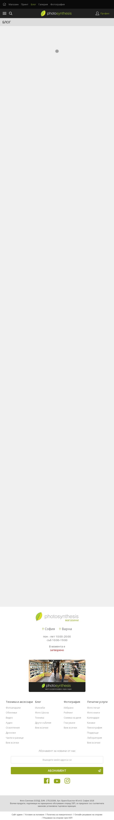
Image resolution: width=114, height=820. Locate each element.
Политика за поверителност (59, 817)
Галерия (43, 4)
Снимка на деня (72, 719)
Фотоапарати (13, 709)
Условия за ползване (34, 817)
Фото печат (93, 709)
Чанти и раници (14, 739)
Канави (91, 724)
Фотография (57, 4)
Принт (24, 4)
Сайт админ (17, 817)
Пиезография (94, 729)
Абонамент (74, 773)
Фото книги (93, 714)
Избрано (69, 709)
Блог (33, 4)
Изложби (40, 709)
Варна (65, 631)
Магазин (14, 4)
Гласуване (69, 724)
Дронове (11, 734)
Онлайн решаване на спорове (88, 817)
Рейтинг (68, 714)
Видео (9, 719)
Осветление (13, 729)
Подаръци (92, 734)
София (48, 631)
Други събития (43, 724)
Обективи (11, 714)
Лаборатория (94, 739)
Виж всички (12, 744)
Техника (39, 719)
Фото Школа (42, 714)
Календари (93, 719)
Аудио (9, 724)
